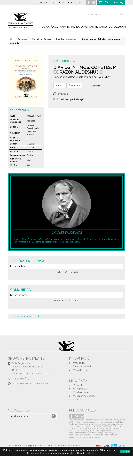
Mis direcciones (81, 392)
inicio (42, 26)
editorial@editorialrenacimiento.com (31, 383)
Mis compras (80, 389)
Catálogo (52, 26)
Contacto (43, 2)
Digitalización (117, 26)
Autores (65, 26)
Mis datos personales (84, 396)
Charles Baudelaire (65, 61)
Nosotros (101, 26)
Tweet (59, 85)
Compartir (74, 85)
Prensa (75, 26)
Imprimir (63, 94)
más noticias (66, 272)
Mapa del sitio (80, 370)
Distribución (58, 2)
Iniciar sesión (74, 2)
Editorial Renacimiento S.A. (25, 316)
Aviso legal (79, 363)
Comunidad (87, 26)
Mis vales (78, 399)
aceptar (125, 451)
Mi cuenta (78, 385)
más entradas (66, 300)
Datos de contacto (82, 366)
